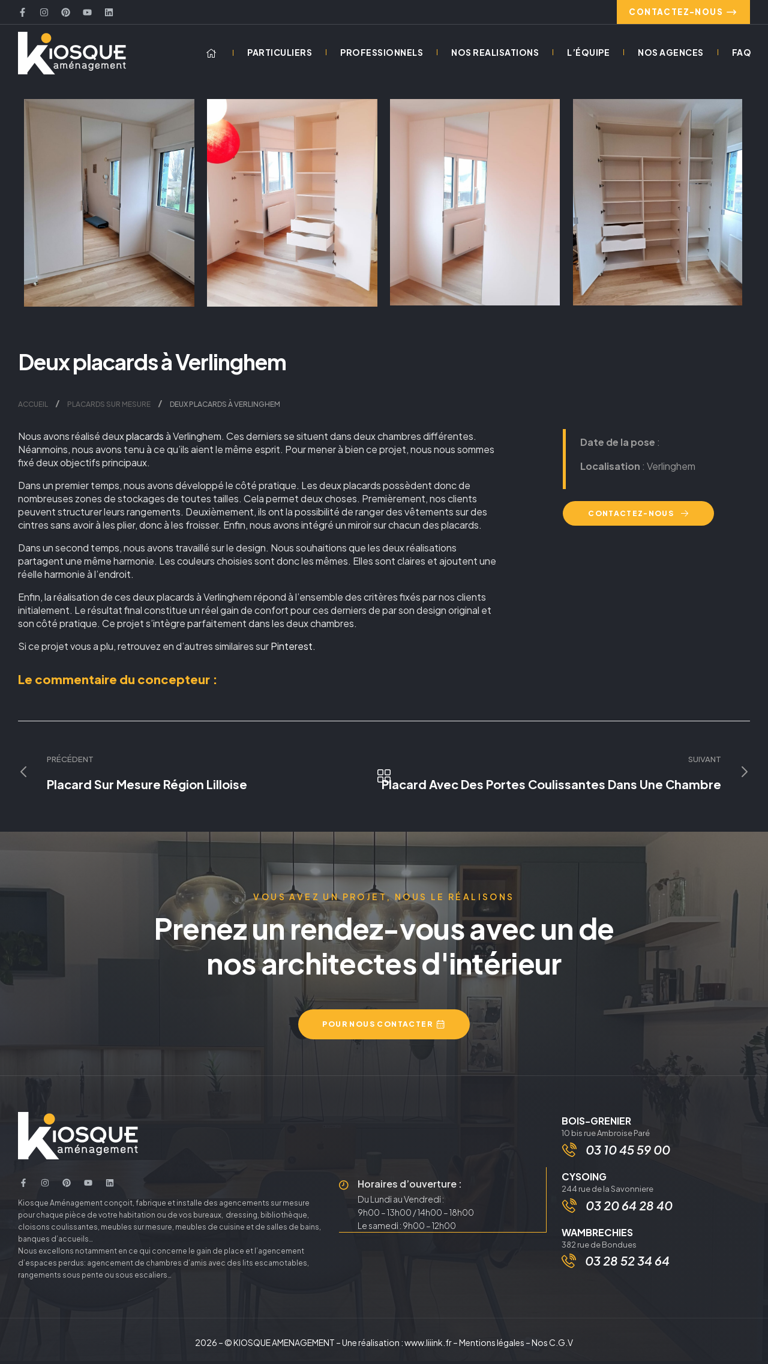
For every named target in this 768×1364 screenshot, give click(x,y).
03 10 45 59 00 (629, 1153)
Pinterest (292, 649)
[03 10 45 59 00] (570, 1154)
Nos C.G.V (552, 1345)
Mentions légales (491, 1345)
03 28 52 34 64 (627, 1267)
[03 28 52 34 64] (569, 1268)
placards (145, 439)
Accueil (33, 407)
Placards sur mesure (109, 407)
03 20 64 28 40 (630, 1211)
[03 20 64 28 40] (570, 1212)
